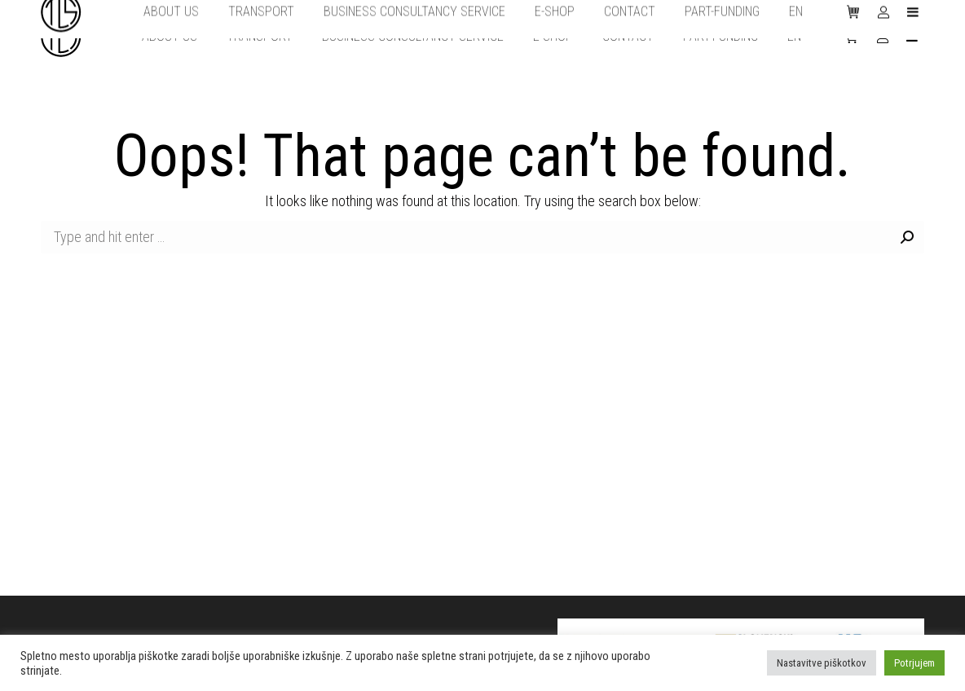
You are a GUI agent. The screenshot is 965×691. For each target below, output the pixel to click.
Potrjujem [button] (914, 663)
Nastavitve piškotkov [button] (821, 663)
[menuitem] (169, 37)
